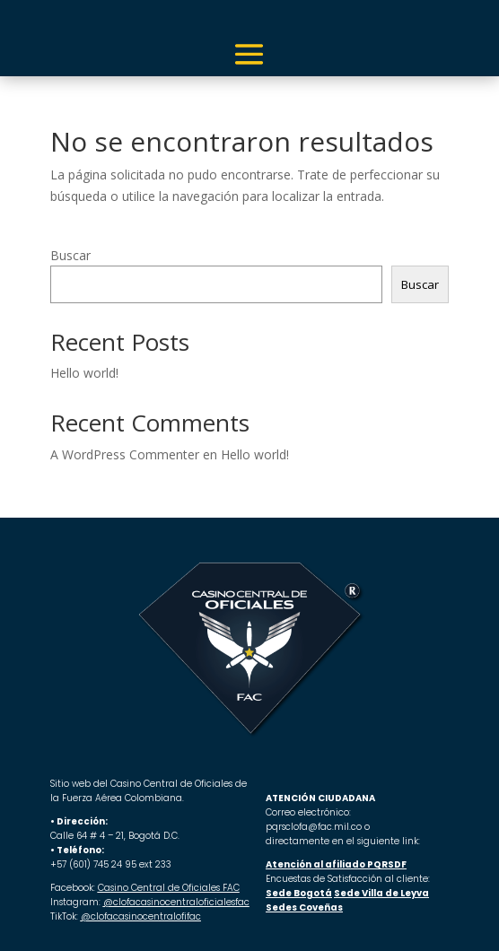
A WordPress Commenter (124, 454)
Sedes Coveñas (304, 907)
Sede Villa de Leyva (381, 893)
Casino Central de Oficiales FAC (169, 887)
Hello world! (84, 372)
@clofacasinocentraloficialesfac (176, 902)
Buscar (70, 255)
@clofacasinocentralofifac (141, 916)
